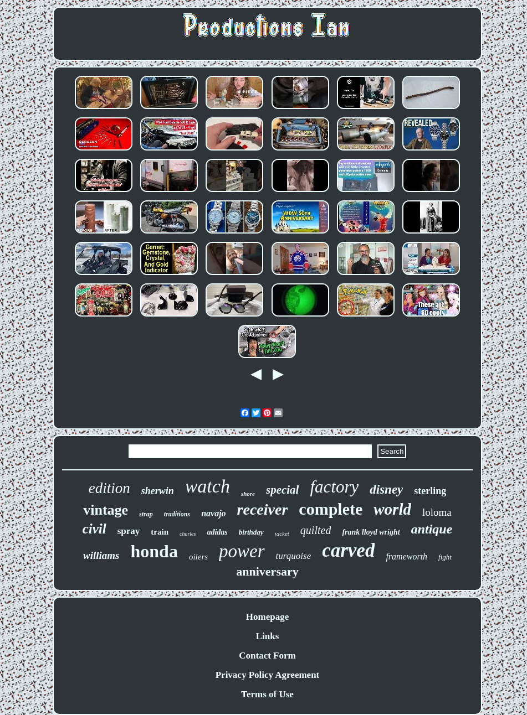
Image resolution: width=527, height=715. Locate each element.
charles (188, 534)
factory (334, 486)
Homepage (267, 617)
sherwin (157, 490)
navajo (213, 513)
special (282, 489)
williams (101, 555)
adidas (217, 532)
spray (128, 531)
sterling (430, 490)
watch (207, 486)
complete (330, 509)
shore (248, 493)
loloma (437, 512)
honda (154, 551)
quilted (315, 530)
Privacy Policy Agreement (268, 675)
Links (267, 636)
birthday (251, 532)
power (242, 551)
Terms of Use (267, 694)
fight (445, 557)
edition (109, 488)
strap (146, 514)
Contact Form (267, 655)
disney (386, 489)
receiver (262, 509)
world (392, 509)
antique (432, 529)
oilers (198, 556)
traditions (177, 514)
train (159, 531)
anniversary (267, 571)
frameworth (406, 556)
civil (94, 528)
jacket (282, 533)
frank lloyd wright (371, 532)
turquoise (293, 556)
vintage (105, 510)
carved (348, 550)
